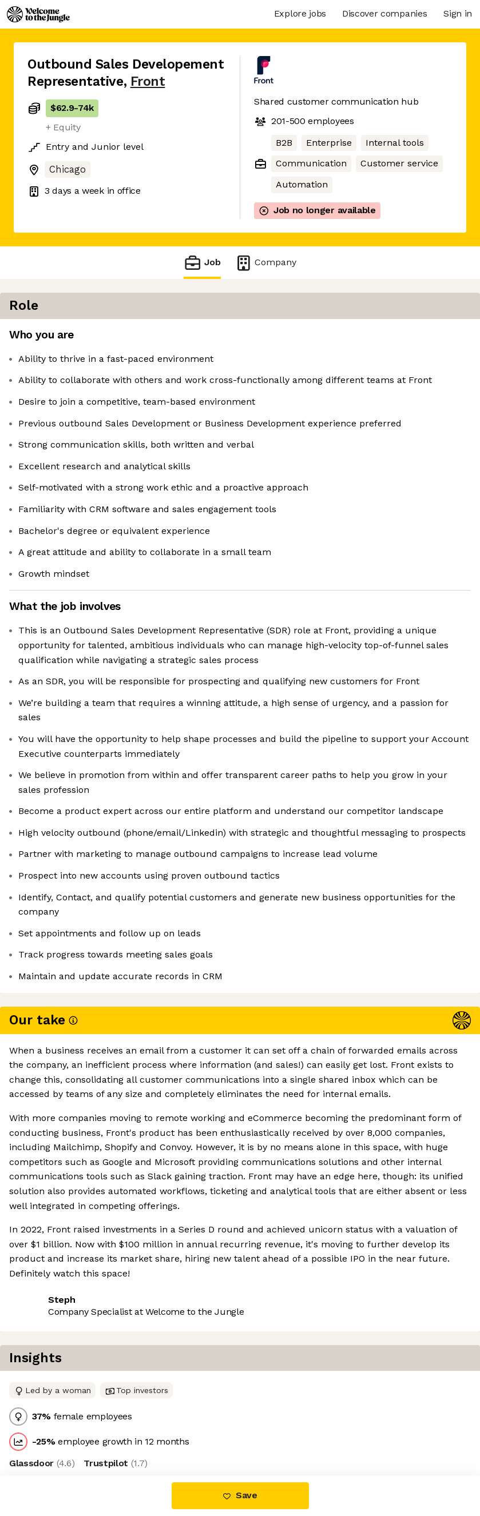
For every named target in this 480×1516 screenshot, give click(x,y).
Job (202, 262)
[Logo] (38, 14)
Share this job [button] (59, 1401)
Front (147, 81)
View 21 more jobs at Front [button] (167, 1401)
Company (265, 262)
